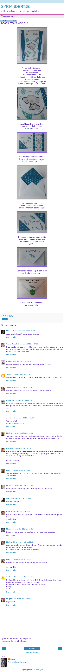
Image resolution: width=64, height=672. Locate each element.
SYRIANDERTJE (15, 6)
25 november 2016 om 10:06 (22, 387)
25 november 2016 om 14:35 (23, 448)
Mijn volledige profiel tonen (17, 662)
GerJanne (10, 577)
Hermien (9, 448)
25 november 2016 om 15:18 (21, 470)
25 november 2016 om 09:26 (28, 344)
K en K (25, 161)
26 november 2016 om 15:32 (22, 529)
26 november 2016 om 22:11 (23, 542)
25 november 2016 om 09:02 (25, 331)
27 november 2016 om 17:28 (24, 577)
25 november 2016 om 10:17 (22, 400)
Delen (4, 319)
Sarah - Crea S (11, 344)
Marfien (9, 485)
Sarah (12, 659)
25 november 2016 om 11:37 (24, 418)
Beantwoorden (11, 337)
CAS (27, 128)
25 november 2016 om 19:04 (21, 498)
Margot (9, 599)
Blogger (40, 670)
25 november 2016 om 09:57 (23, 374)
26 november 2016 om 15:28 (20, 511)
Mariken (9, 542)
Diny (8, 511)
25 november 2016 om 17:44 (23, 485)
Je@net (9, 374)
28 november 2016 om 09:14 (22, 599)
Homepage (32, 648)
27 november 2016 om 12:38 (21, 559)
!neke (8, 498)
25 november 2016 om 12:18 (23, 433)
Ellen (8, 470)
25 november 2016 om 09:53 (23, 361)
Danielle (9, 361)
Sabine (8, 387)
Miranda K (10, 331)
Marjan (9, 529)
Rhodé (8, 400)
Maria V (9, 433)
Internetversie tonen (32, 653)
